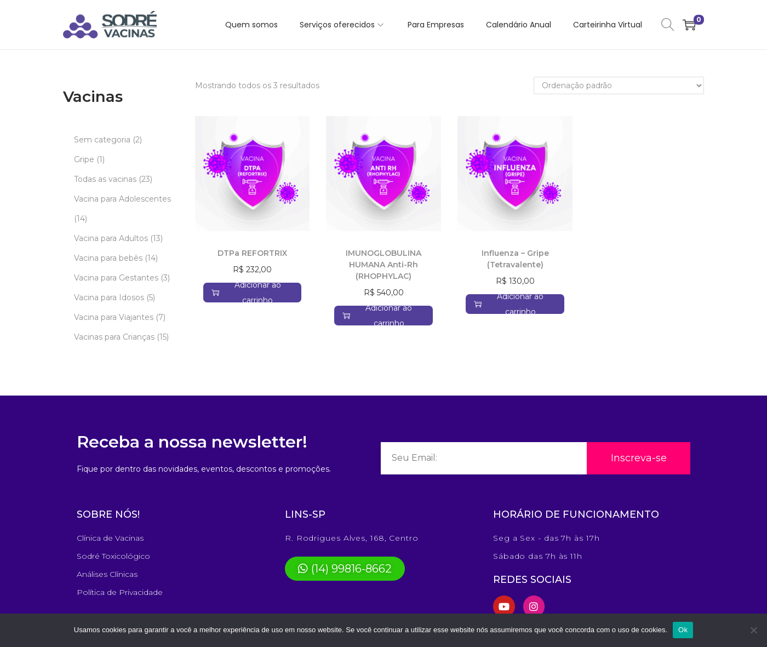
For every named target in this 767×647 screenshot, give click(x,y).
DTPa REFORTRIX (252, 253)
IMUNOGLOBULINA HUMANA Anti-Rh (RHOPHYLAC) (383, 264)
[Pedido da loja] (618, 85)
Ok (683, 630)
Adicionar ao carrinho (246, 292)
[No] (753, 630)
